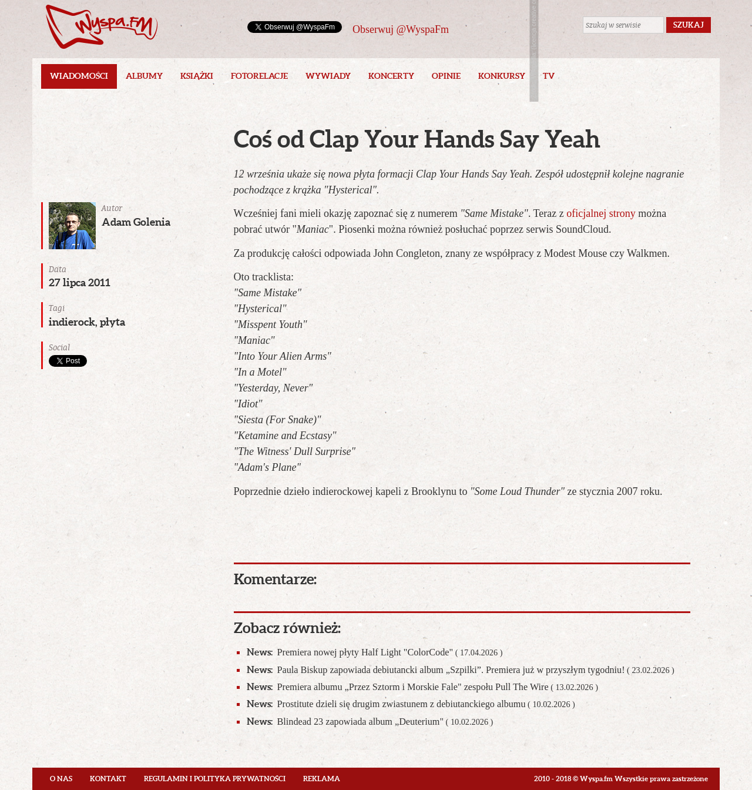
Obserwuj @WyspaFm (400, 29)
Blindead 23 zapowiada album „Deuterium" (370, 721)
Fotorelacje (259, 76)
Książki (196, 76)
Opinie (446, 76)
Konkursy (501, 76)
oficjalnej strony (600, 213)
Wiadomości (79, 76)
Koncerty (391, 76)
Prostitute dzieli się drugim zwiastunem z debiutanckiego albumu (411, 703)
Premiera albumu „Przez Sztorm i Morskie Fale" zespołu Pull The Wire (422, 686)
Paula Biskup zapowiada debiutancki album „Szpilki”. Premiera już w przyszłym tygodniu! (460, 669)
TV (549, 76)
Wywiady (328, 76)
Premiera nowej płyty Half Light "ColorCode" (375, 652)
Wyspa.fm (101, 27)
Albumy (144, 76)
